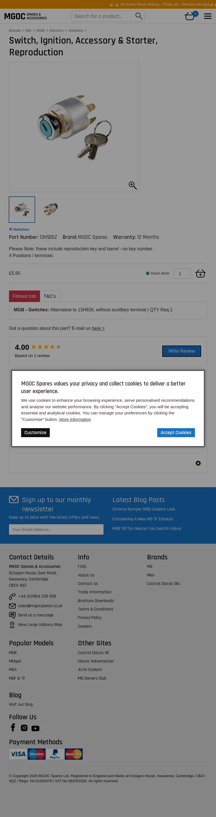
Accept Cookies (176, 432)
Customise (35, 432)
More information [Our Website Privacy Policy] (75, 419)
